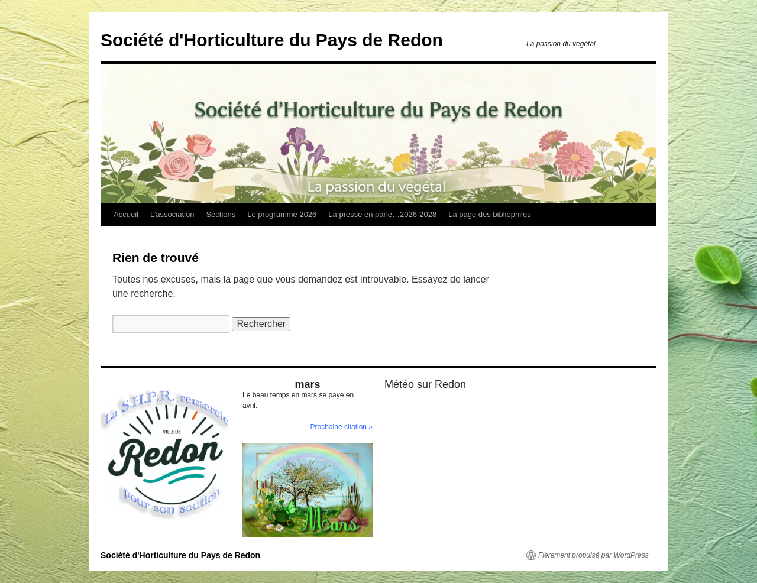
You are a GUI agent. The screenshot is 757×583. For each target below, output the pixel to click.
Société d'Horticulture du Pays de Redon (272, 40)
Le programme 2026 (281, 214)
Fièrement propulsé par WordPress (593, 555)
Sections (220, 214)
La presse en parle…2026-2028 (382, 214)
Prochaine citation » (341, 427)
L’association (172, 214)
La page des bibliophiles (489, 214)
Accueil (126, 214)
